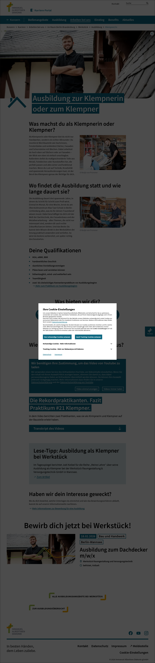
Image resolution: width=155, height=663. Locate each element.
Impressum (58, 354)
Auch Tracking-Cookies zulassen (88, 337)
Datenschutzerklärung (59, 322)
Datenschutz (47, 354)
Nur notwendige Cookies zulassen (57, 337)
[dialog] (77, 331)
